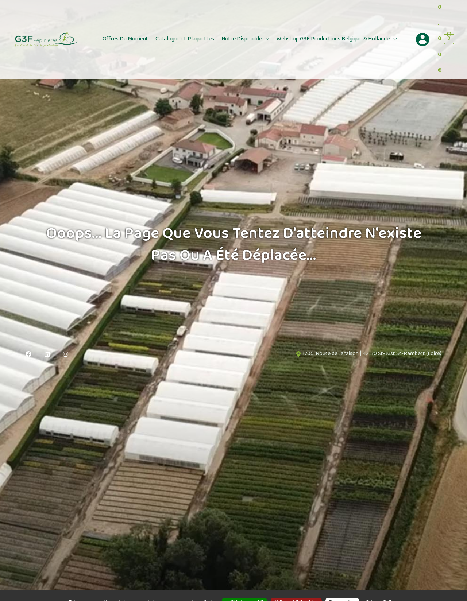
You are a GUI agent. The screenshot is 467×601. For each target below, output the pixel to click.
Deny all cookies (296, 589)
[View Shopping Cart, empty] (445, 39)
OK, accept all (244, 589)
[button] (265, 39)
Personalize (342, 589)
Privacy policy (381, 589)
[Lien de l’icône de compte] (422, 39)
